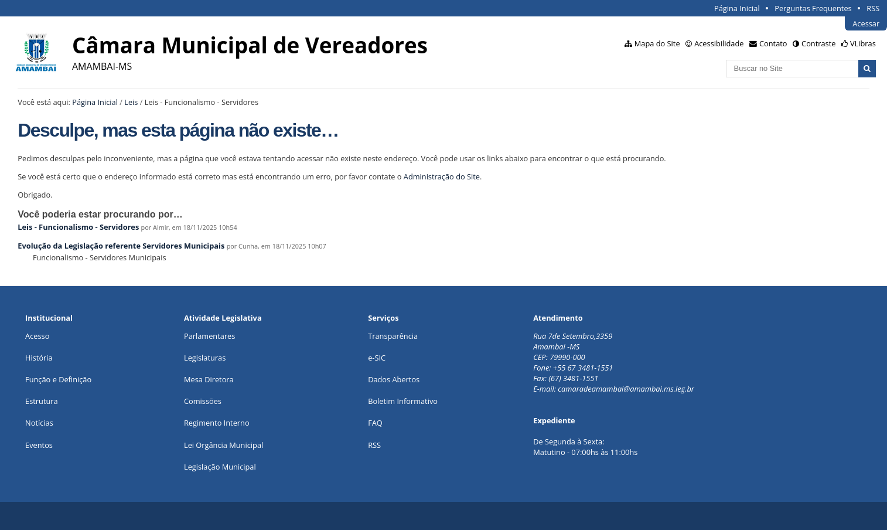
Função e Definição (58, 379)
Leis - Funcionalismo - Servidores (78, 227)
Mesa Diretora (209, 379)
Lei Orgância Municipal (223, 445)
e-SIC (376, 357)
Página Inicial (737, 8)
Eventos (39, 445)
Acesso (37, 336)
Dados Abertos (393, 379)
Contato (773, 43)
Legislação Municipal (220, 466)
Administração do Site (442, 176)
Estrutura (41, 401)
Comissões (202, 401)
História (39, 357)
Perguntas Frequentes (813, 8)
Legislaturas (205, 357)
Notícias (39, 422)
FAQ (375, 422)
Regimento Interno (217, 422)
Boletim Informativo (403, 401)
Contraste (818, 43)
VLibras (863, 43)
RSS (872, 8)
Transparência (393, 336)
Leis (131, 102)
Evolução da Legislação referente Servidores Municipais (121, 245)
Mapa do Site (657, 43)
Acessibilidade (718, 43)
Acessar (865, 23)
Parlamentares (209, 336)
